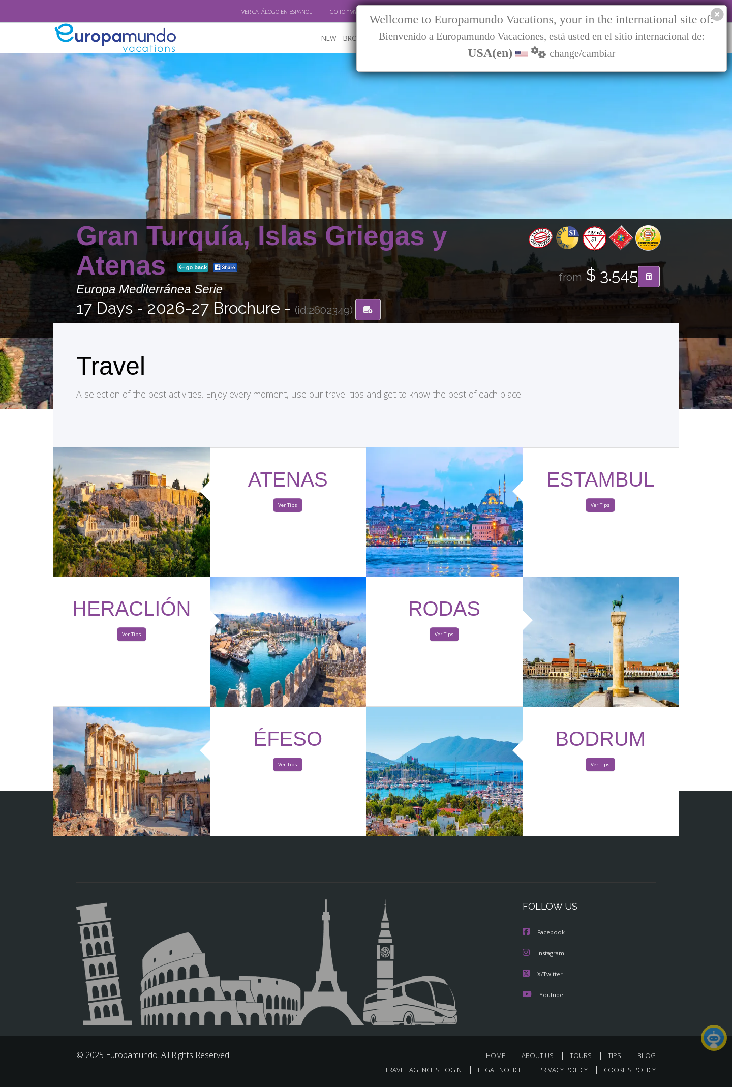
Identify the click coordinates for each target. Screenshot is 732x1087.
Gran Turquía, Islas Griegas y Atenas (261, 251)
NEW (319, 38)
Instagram (545, 953)
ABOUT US (540, 1055)
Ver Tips (288, 507)
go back (193, 268)
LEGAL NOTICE (493, 1070)
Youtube (543, 994)
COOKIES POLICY (627, 1070)
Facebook (544, 933)
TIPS (615, 1055)
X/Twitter (543, 974)
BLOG (646, 1055)
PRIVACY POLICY (558, 1070)
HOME (499, 1055)
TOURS (582, 1055)
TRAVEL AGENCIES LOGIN (413, 1070)
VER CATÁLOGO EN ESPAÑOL (253, 12)
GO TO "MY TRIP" (334, 12)
